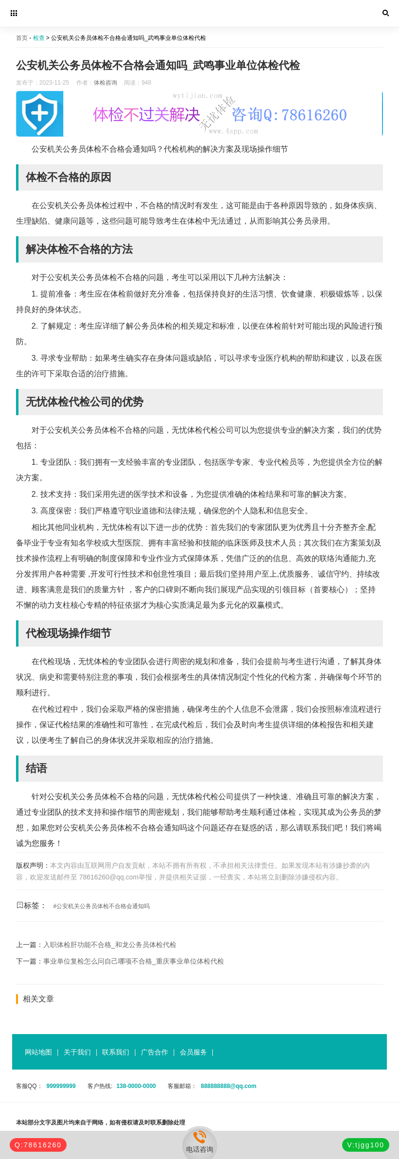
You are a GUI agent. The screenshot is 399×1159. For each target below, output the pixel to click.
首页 (22, 38)
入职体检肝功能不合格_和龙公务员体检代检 (109, 944)
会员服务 (193, 1052)
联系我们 (115, 1052)
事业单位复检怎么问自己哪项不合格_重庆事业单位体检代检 (133, 961)
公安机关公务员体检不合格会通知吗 (103, 906)
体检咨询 (105, 82)
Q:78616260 (38, 1145)
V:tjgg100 (365, 1145)
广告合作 (154, 1052)
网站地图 (38, 1052)
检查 (39, 38)
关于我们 (77, 1052)
